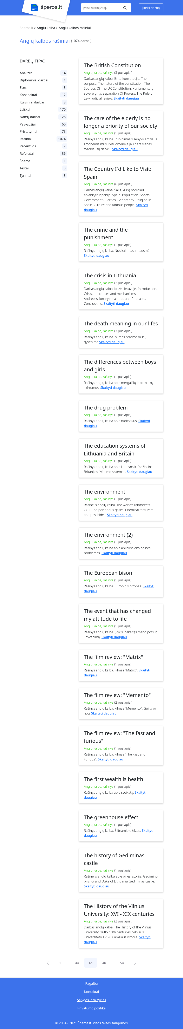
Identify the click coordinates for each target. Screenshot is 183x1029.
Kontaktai (91, 991)
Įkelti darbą (151, 8)
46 (104, 963)
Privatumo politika (91, 1008)
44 (77, 963)
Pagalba (91, 983)
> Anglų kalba (44, 28)
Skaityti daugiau (126, 98)
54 (122, 963)
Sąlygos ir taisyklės (91, 1000)
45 (90, 963)
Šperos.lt (26, 28)
